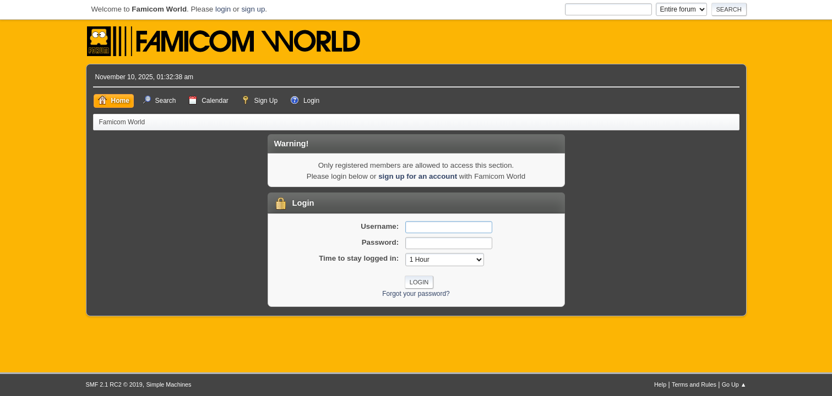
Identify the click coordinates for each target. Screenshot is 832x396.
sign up (253, 9)
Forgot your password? (416, 294)
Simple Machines (168, 384)
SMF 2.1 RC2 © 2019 (114, 384)
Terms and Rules (694, 384)
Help (660, 384)
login (223, 9)
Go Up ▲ (734, 384)
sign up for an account (417, 176)
